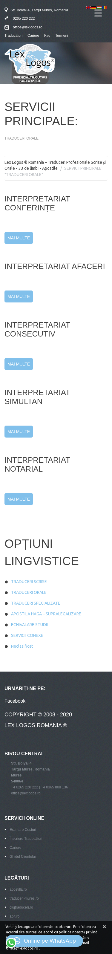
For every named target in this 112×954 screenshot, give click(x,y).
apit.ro (14, 916)
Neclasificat (22, 646)
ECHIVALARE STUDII (29, 624)
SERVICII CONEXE (27, 635)
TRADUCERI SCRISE (29, 581)
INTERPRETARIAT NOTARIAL (37, 464)
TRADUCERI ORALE (29, 592)
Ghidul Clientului (23, 856)
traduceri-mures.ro (24, 898)
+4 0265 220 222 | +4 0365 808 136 (39, 787)
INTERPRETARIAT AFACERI (54, 266)
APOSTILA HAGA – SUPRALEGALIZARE (46, 613)
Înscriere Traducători (26, 839)
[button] (44, 941)
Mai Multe (18, 238)
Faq (47, 35)
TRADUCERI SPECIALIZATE (35, 603)
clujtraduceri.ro (21, 907)
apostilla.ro (18, 889)
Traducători (13, 35)
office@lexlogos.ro (27, 27)
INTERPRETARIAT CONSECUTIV (37, 329)
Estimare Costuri (23, 830)
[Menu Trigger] (98, 12)
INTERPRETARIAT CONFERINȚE (37, 203)
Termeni (61, 35)
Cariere (33, 35)
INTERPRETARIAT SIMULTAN (37, 397)
